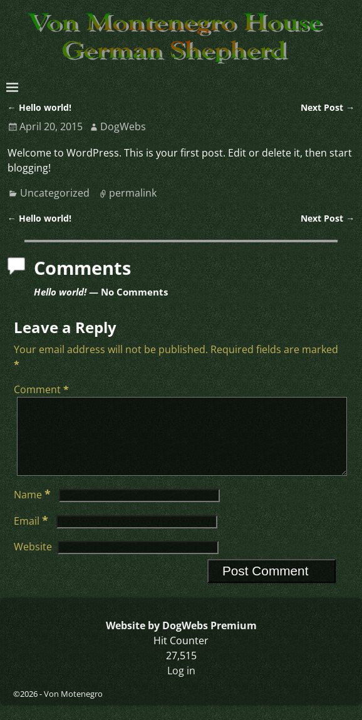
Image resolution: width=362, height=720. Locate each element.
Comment (42, 389)
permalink (133, 193)
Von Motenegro (73, 708)
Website (33, 561)
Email (32, 536)
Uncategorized (55, 193)
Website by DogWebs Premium (181, 640)
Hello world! (39, 107)
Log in (181, 685)
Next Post (327, 107)
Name (33, 510)
